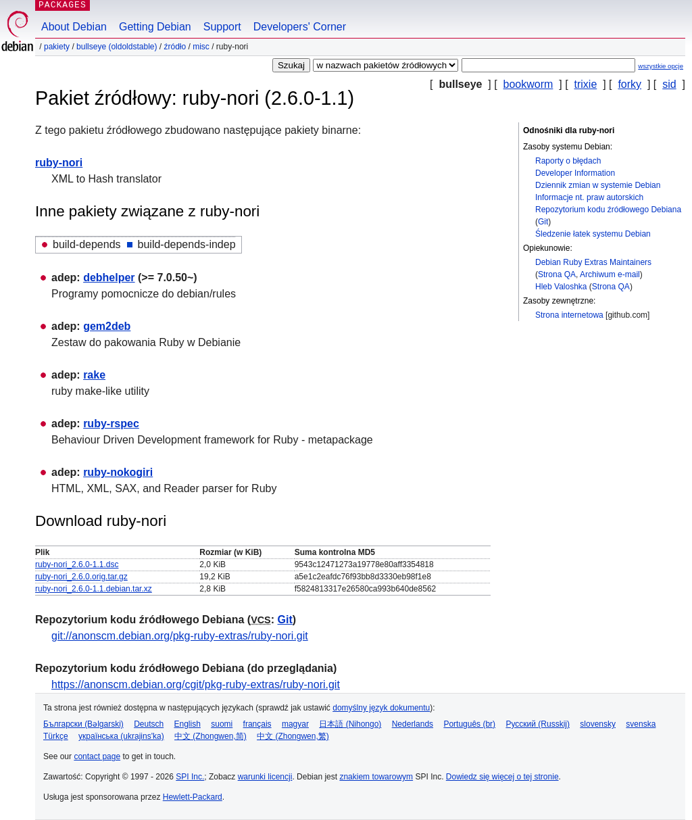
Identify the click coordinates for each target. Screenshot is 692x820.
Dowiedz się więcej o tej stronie (502, 776)
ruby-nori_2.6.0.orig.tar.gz (81, 576)
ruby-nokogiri (118, 472)
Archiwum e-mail (610, 274)
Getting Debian (155, 26)
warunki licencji (265, 776)
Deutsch (149, 724)
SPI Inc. (190, 776)
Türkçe (55, 736)
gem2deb (106, 326)
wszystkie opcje (660, 66)
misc (201, 46)
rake (94, 375)
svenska (641, 724)
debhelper (108, 277)
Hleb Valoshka (561, 286)
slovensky (598, 724)
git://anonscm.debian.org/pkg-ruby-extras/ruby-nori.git (179, 636)
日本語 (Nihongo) (350, 724)
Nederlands (412, 724)
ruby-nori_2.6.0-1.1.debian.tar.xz (93, 589)
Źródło (175, 46)
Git (543, 221)
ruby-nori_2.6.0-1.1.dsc (76, 564)
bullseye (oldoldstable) (116, 46)
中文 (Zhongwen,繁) (293, 736)
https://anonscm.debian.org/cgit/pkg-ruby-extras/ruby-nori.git (195, 684)
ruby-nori (58, 162)
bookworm (528, 84)
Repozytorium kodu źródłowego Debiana (608, 209)
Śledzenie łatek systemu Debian (593, 234)
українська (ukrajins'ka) (121, 736)
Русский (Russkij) (537, 724)
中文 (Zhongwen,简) (210, 736)
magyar (295, 724)
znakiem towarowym (376, 776)
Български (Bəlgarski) (83, 724)
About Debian (74, 26)
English (187, 724)
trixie (585, 84)
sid (669, 84)
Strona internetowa (569, 315)
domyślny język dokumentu (381, 708)
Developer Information (575, 173)
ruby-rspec (111, 423)
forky (629, 84)
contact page (97, 756)
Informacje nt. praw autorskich (589, 197)
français (257, 724)
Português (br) (469, 724)
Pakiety (57, 46)
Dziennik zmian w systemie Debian (597, 185)
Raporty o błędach (568, 161)
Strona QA (557, 274)
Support (222, 26)
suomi (221, 724)
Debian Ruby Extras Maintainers (593, 262)
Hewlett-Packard (192, 797)
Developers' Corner (299, 26)
